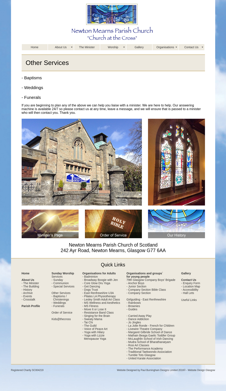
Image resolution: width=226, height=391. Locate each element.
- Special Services (63, 286)
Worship (113, 47)
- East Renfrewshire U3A (98, 293)
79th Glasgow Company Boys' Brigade (151, 280)
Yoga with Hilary (94, 332)
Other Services (61, 293)
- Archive (27, 293)
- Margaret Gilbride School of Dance (149, 332)
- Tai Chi (87, 322)
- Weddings (59, 302)
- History (27, 289)
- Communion (60, 283)
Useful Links (189, 300)
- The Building (30, 286)
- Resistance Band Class (98, 312)
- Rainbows (134, 302)
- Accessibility (189, 289)
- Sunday (57, 280)
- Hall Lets (187, 293)
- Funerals (58, 306)
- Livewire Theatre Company (145, 329)
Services (57, 276)
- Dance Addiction (138, 319)
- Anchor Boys (135, 283)
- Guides (132, 309)
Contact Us (191, 47)
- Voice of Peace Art (95, 329)
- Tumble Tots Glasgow (141, 355)
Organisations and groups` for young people (145, 275)
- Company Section (139, 293)
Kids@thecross (61, 319)
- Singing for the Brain (96, 315)
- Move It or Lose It (94, 309)
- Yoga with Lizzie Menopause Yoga (94, 337)
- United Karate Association (144, 358)
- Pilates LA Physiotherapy (99, 296)
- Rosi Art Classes (138, 345)
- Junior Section (136, 286)
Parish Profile (31, 306)
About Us (61, 47)
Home (34, 47)
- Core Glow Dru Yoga (96, 283)
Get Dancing (92, 286)
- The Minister (30, 283)
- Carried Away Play (139, 315)
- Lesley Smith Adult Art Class (101, 299)
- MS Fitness (90, 306)
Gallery (139, 47)
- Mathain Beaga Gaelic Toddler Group (151, 335)
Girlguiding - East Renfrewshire (146, 299)
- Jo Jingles (134, 322)
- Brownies (133, 306)
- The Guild (89, 325)
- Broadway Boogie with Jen (100, 280)
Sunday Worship (63, 273)
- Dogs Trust (90, 289)
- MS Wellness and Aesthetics (101, 302)
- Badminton (90, 276)
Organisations (165, 47)
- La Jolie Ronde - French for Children (150, 325)
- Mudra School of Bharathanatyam (149, 342)
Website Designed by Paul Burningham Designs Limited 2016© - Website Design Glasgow (166, 370)
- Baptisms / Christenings (60, 298)
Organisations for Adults (99, 273)
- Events (27, 296)
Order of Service (62, 312)
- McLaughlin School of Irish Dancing (150, 338)
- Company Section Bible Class (146, 289)
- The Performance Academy (145, 348)
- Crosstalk (28, 299)
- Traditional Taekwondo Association (149, 351)
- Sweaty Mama (92, 319)
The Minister (87, 47)
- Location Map (190, 286)
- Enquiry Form (190, 283)
